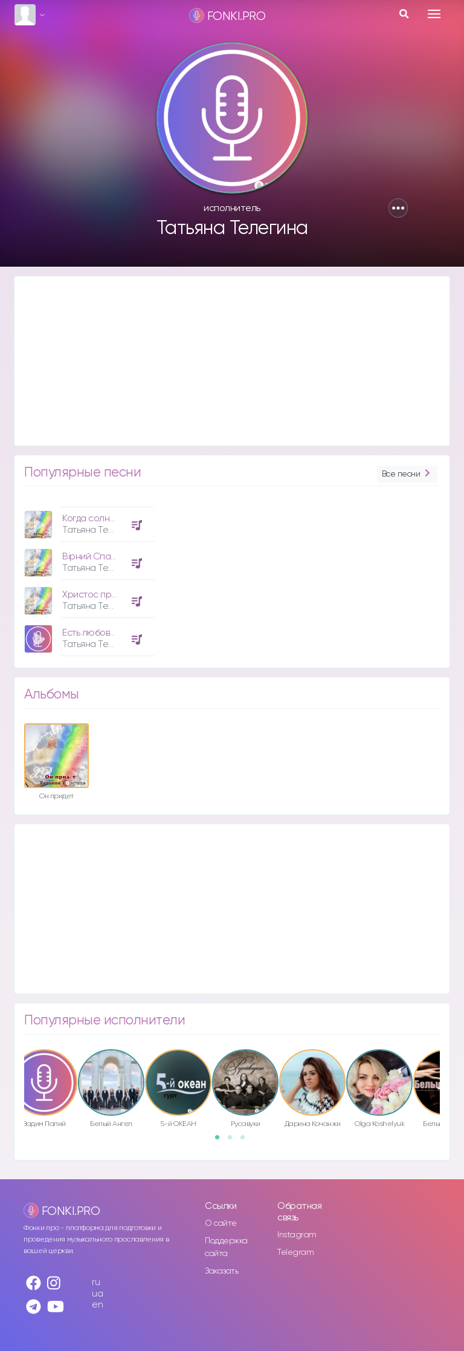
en (97, 1304)
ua (97, 1293)
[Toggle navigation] (434, 14)
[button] (398, 208)
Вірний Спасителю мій (110, 556)
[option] (87, 577)
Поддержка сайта (226, 1247)
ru (96, 1282)
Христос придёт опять (109, 594)
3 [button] (246, 1141)
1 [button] (221, 1141)
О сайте (221, 1223)
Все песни (407, 474)
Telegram (295, 1252)
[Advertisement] (232, 361)
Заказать (221, 1271)
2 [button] (234, 1141)
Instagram (297, 1235)
